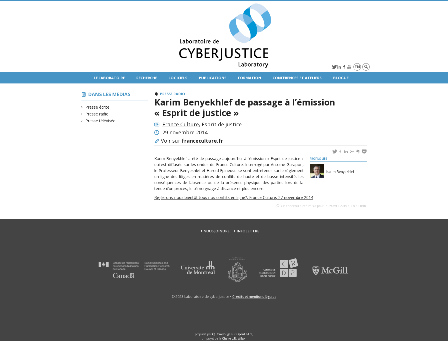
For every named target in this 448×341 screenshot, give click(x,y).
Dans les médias (109, 94)
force (223, 334)
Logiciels (178, 77)
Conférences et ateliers (297, 77)
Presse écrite (97, 107)
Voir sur (192, 140)
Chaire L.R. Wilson (234, 338)
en (357, 66)
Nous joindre (216, 231)
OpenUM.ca (244, 334)
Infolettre (248, 231)
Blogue (341, 77)
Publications (213, 77)
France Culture (180, 124)
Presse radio (97, 114)
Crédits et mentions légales (254, 296)
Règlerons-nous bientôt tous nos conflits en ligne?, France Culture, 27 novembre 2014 (233, 197)
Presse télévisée (100, 120)
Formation (249, 77)
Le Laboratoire (109, 77)
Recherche (146, 77)
